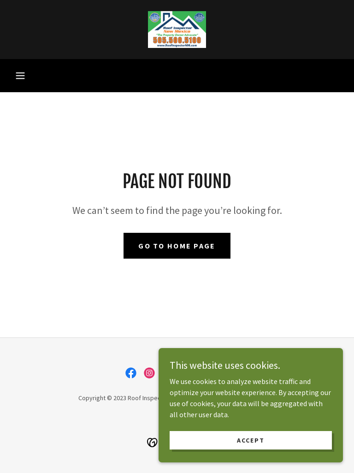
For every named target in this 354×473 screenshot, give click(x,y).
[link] (177, 29)
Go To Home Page (176, 245)
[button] (20, 75)
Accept (251, 446)
